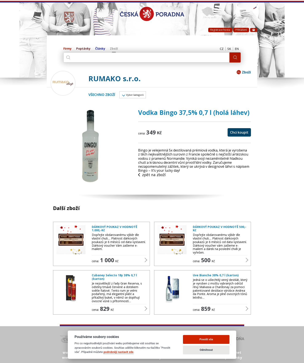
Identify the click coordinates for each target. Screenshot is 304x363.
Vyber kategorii (136, 95)
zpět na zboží (152, 176)
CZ (220, 49)
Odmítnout (206, 349)
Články (100, 49)
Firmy (67, 49)
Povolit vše (206, 339)
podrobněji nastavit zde (118, 352)
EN (236, 49)
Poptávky (83, 49)
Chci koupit (239, 133)
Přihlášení (241, 30)
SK (228, 49)
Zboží (114, 49)
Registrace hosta (220, 30)
